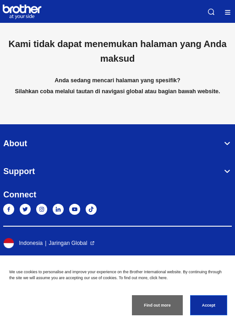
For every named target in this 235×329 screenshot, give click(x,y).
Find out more (157, 305)
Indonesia (23, 243)
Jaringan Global (68, 243)
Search (211, 11)
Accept (208, 305)
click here (158, 278)
